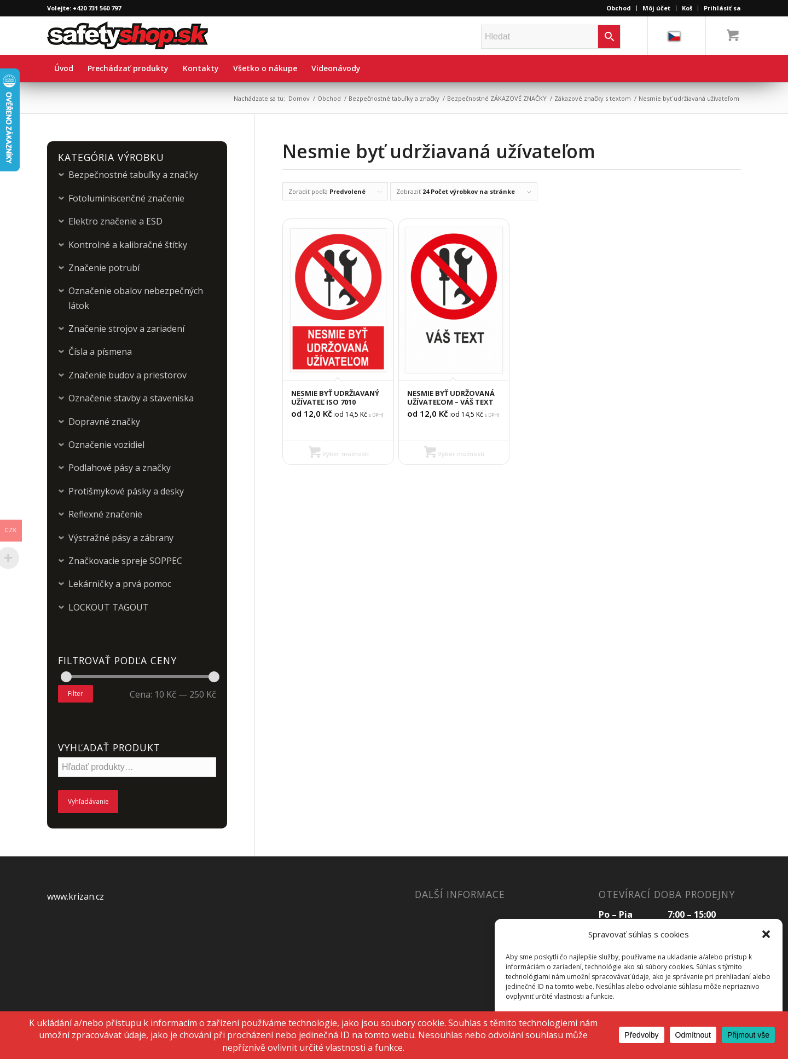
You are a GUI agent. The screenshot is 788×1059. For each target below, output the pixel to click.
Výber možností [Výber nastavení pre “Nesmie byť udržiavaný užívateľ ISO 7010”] (339, 453)
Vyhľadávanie (88, 801)
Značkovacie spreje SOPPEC (125, 561)
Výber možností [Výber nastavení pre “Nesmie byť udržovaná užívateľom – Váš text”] (454, 453)
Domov (299, 98)
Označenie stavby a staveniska (131, 398)
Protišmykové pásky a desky (126, 491)
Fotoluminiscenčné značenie (126, 198)
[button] (766, 934)
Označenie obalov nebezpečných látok (135, 298)
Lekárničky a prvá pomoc (119, 584)
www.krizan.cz (75, 896)
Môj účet (656, 8)
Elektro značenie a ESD (115, 221)
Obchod (618, 8)
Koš (687, 8)
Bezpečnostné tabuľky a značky (394, 98)
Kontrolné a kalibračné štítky (127, 245)
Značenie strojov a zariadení (126, 329)
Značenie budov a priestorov (127, 375)
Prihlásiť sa (722, 8)
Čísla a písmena (100, 352)
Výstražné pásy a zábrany (120, 538)
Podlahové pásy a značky (119, 468)
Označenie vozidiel (106, 445)
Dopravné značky (104, 422)
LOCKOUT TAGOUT (108, 607)
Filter (75, 693)
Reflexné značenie (105, 514)
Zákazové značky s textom (592, 98)
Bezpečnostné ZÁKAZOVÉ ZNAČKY (497, 98)
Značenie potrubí (104, 268)
